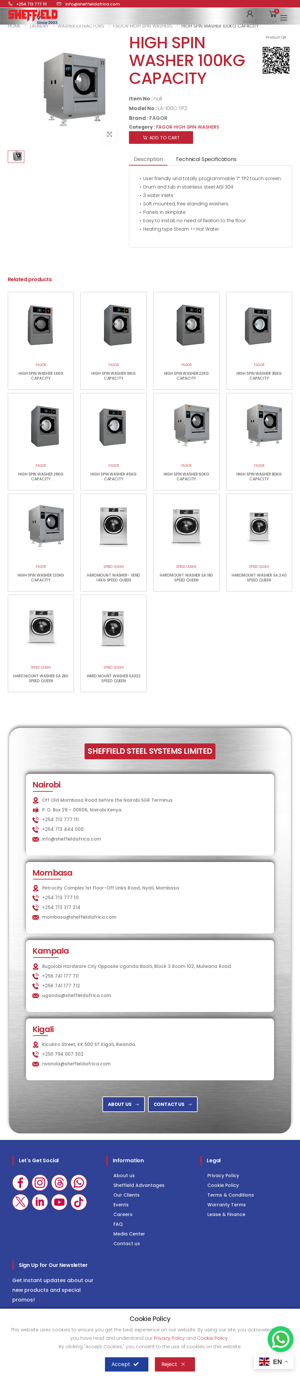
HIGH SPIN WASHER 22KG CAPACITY (186, 376)
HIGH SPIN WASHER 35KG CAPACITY (259, 376)
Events (121, 1204)
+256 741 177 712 (61, 986)
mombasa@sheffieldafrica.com (79, 917)
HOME (14, 26)
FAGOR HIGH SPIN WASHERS (142, 26)
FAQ (118, 1224)
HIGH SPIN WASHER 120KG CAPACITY (40, 577)
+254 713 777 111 (60, 820)
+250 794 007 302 (63, 1054)
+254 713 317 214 (61, 907)
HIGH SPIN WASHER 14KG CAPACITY (40, 376)
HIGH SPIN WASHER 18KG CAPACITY (113, 376)
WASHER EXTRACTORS (81, 26)
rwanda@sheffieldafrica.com (76, 1064)
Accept (125, 1364)
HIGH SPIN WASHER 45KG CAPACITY (113, 476)
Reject (173, 1364)
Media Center (129, 1234)
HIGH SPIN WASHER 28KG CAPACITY (40, 476)
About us (124, 1175)
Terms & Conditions (230, 1195)
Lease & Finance (226, 1214)
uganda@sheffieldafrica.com (76, 996)
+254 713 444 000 (63, 829)
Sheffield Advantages (139, 1185)
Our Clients (126, 1195)
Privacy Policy (223, 1175)
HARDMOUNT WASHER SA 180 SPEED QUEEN (186, 577)
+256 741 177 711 (60, 976)
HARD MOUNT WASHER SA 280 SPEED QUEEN (40, 678)
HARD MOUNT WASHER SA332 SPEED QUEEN (114, 678)
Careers (123, 1214)
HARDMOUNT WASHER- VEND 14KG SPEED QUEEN (113, 577)
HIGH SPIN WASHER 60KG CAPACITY (186, 476)
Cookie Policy (223, 1185)
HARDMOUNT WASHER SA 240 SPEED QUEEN (259, 577)
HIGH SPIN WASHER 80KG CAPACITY (259, 476)
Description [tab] (148, 159)
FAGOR (158, 118)
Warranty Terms (226, 1204)
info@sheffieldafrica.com (71, 839)
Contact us (126, 1243)
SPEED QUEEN (114, 566)
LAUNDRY (39, 26)
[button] (250, 16)
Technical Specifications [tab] (206, 159)
